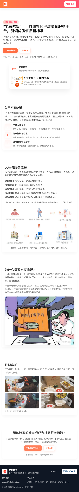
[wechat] (69, 471)
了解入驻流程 (10, 50)
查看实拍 (24, 50)
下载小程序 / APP (33, 449)
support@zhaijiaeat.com (44, 456)
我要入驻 (49, 449)
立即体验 (70, 4)
